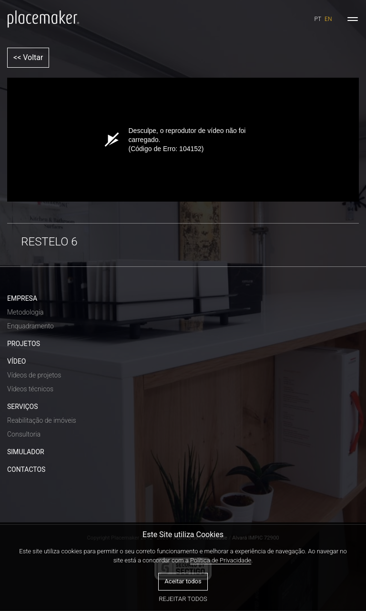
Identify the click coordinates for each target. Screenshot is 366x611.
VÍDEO (16, 361)
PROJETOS (23, 343)
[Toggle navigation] (352, 19)
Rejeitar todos (183, 598)
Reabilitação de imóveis (41, 420)
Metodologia (25, 312)
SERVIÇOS (22, 406)
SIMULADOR (25, 452)
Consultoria (24, 434)
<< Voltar (28, 57)
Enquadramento (30, 326)
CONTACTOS (26, 469)
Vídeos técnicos (30, 389)
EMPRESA (22, 298)
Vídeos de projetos (34, 375)
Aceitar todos (182, 581)
